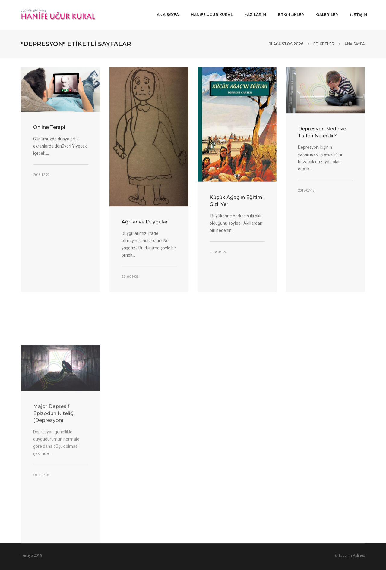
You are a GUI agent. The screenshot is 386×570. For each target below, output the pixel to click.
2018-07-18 (306, 189)
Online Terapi (49, 126)
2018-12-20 (41, 174)
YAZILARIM (253, 10)
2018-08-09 (218, 250)
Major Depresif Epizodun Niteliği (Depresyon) (54, 470)
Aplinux (359, 548)
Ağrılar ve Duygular (145, 220)
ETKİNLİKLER (289, 10)
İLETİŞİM (356, 10)
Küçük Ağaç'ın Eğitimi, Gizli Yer (237, 199)
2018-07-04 (41, 532)
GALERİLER (325, 10)
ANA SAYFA (166, 10)
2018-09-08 (130, 275)
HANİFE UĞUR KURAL (209, 10)
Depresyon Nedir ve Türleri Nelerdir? (322, 131)
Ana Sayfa (354, 36)
